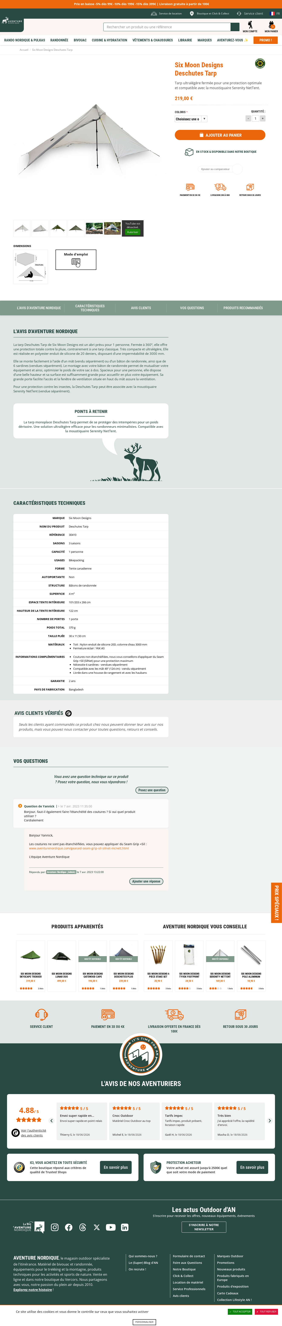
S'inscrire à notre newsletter (204, 1227)
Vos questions (192, 308)
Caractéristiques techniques (90, 308)
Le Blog (29, 1227)
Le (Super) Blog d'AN (143, 1263)
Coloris (180, 112)
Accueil (24, 50)
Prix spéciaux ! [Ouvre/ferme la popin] (277, 902)
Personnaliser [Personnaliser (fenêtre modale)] (144, 1322)
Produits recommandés (243, 308)
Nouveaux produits (231, 1269)
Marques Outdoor (230, 1256)
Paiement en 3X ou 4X (190, 195)
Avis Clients (141, 308)
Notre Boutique (184, 1269)
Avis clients (181, 1296)
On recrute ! (137, 1269)
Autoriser (132, 232)
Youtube (110, 1227)
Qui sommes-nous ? (143, 1256)
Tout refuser (266, 1312)
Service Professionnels (189, 1289)
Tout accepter (240, 1312)
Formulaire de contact (189, 1256)
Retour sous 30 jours (250, 195)
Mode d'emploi (76, 254)
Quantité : (258, 111)
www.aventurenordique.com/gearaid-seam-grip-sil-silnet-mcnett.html (79, 848)
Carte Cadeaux (227, 1293)
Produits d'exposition (233, 1286)
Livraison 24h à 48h (220, 195)
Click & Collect (183, 1276)
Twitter (96, 1227)
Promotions (225, 1263)
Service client (41, 1027)
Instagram (54, 1227)
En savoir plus (116, 1167)
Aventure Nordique (36, 1258)
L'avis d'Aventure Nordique (39, 308)
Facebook (68, 1227)
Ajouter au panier (224, 135)
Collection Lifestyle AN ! (234, 1300)
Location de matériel (188, 1282)
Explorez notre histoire (32, 1289)
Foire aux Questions (187, 1263)
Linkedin (125, 1227)
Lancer (235, 27)
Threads (82, 1227)
